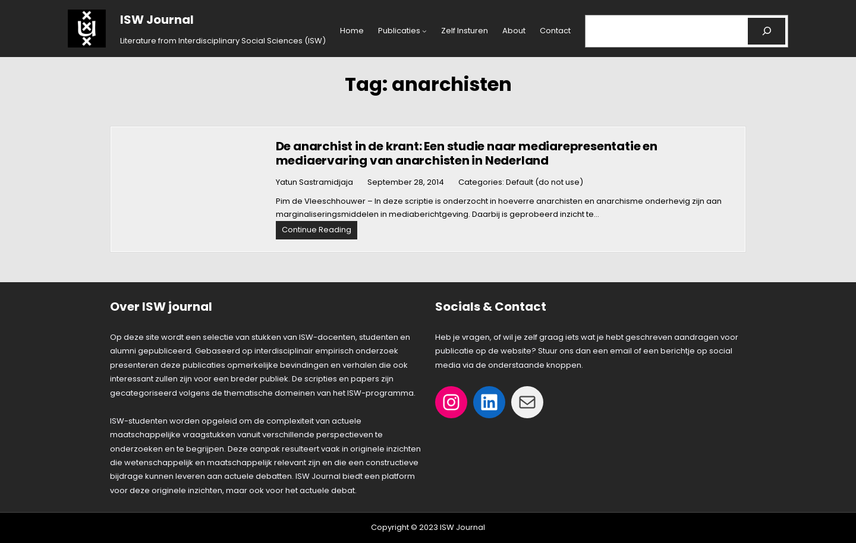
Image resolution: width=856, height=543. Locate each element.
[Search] (766, 31)
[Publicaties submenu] (424, 31)
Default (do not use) (544, 182)
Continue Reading (319, 231)
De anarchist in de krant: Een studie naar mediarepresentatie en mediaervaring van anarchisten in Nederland (466, 153)
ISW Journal (157, 19)
